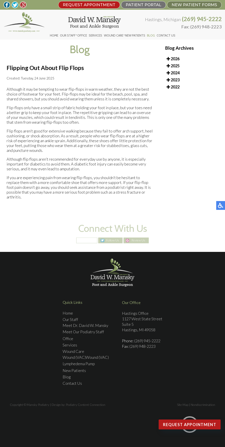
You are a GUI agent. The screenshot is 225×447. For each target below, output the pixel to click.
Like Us (89, 240)
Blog (151, 35)
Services (95, 35)
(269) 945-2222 (202, 18)
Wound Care (113, 35)
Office (82, 35)
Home (54, 35)
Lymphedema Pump (79, 363)
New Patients (135, 35)
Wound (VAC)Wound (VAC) (86, 357)
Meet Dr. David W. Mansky (85, 325)
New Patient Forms (194, 4)
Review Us (138, 240)
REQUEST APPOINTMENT (89, 4)
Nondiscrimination (203, 405)
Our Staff (68, 35)
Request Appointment (189, 424)
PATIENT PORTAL (143, 4)
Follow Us (112, 240)
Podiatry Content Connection (85, 405)
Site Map (182, 405)
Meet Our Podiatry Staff (83, 331)
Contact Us (166, 35)
